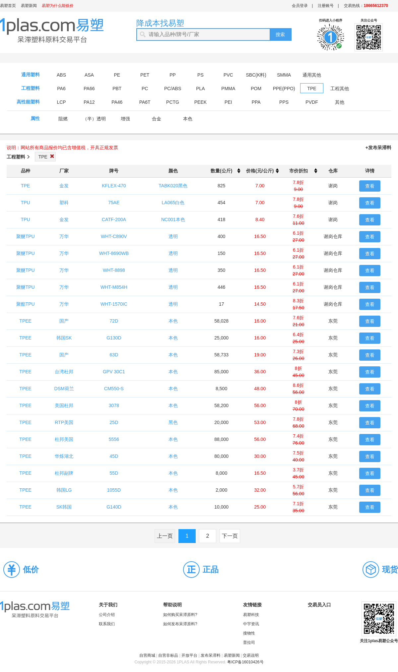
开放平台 (189, 655)
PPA (256, 102)
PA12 (89, 102)
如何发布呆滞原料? (180, 624)
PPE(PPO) (284, 88)
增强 (125, 118)
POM (256, 88)
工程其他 (339, 88)
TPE (311, 88)
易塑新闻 (29, 5)
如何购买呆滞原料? (180, 614)
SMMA (284, 75)
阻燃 (63, 118)
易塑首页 (8, 5)
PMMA (228, 88)
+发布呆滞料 (378, 147)
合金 (156, 118)
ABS (61, 75)
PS (200, 75)
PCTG (172, 102)
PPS (284, 102)
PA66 (89, 88)
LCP (61, 102)
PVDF (311, 102)
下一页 (230, 536)
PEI (228, 102)
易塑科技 (251, 614)
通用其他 (311, 75)
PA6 (61, 88)
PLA (200, 88)
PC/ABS (172, 88)
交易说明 (251, 655)
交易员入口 (319, 604)
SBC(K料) (256, 75)
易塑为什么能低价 (58, 5)
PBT (116, 88)
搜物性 (249, 633)
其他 (339, 102)
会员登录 (300, 5)
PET (144, 75)
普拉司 (249, 642)
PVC (228, 75)
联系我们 (107, 624)
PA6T (145, 102)
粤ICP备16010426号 (245, 662)
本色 (187, 118)
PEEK (200, 102)
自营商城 (147, 655)
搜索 (280, 34)
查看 (369, 186)
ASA (89, 75)
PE (117, 75)
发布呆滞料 (211, 655)
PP (172, 75)
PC (145, 88)
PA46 (116, 102)
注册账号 (326, 5)
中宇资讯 (251, 624)
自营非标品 (168, 655)
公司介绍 (107, 614)
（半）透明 (94, 118)
